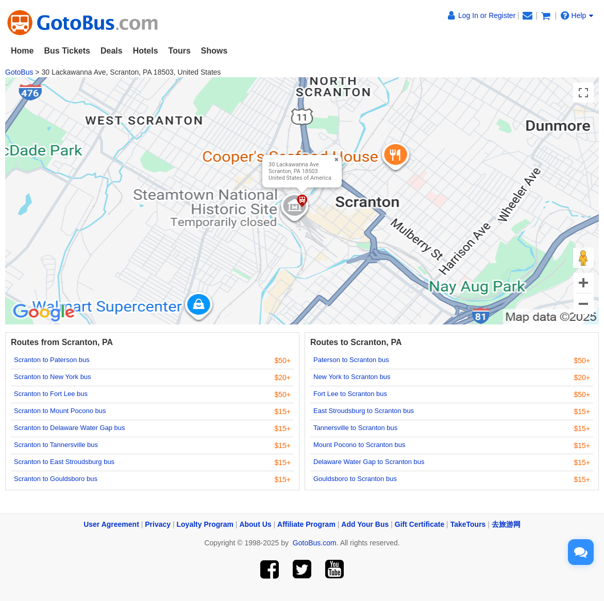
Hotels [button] (145, 50)
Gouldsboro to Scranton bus (355, 479)
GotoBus (19, 72)
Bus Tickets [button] (67, 50)
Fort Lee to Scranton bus (350, 394)
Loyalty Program (205, 524)
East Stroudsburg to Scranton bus (363, 411)
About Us (255, 524)
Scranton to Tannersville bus (56, 445)
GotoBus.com (315, 543)
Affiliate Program (306, 524)
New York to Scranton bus (352, 377)
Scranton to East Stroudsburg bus (64, 462)
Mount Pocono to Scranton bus (359, 445)
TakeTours (468, 524)
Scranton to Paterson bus (52, 360)
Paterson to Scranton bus (351, 360)
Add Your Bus (365, 524)
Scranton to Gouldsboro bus (55, 479)
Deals (111, 50)
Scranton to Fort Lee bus (51, 394)
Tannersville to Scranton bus (355, 428)
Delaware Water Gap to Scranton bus (369, 462)
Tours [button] (180, 50)
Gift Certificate (419, 524)
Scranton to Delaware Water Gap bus (69, 428)
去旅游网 (506, 524)
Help (577, 15)
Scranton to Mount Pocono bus (60, 411)
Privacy (158, 524)
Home (22, 50)
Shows (214, 50)
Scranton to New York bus (52, 377)
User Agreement (111, 524)
